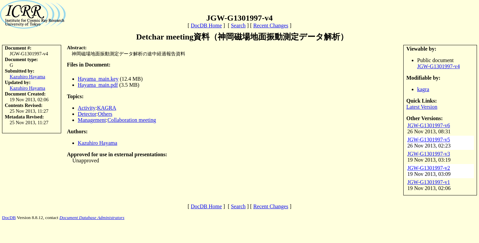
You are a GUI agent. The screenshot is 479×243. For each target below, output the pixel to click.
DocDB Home (206, 25)
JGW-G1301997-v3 (428, 154)
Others (105, 114)
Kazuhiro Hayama (27, 76)
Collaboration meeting (131, 120)
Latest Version (421, 107)
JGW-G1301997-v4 (438, 66)
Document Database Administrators (91, 217)
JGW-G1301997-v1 (428, 182)
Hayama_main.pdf (98, 85)
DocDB (9, 217)
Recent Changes (270, 25)
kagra (423, 89)
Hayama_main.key (98, 79)
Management (92, 120)
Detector (87, 114)
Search (238, 25)
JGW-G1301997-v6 (428, 125)
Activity (86, 108)
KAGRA (106, 108)
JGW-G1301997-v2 (428, 168)
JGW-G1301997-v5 (428, 139)
